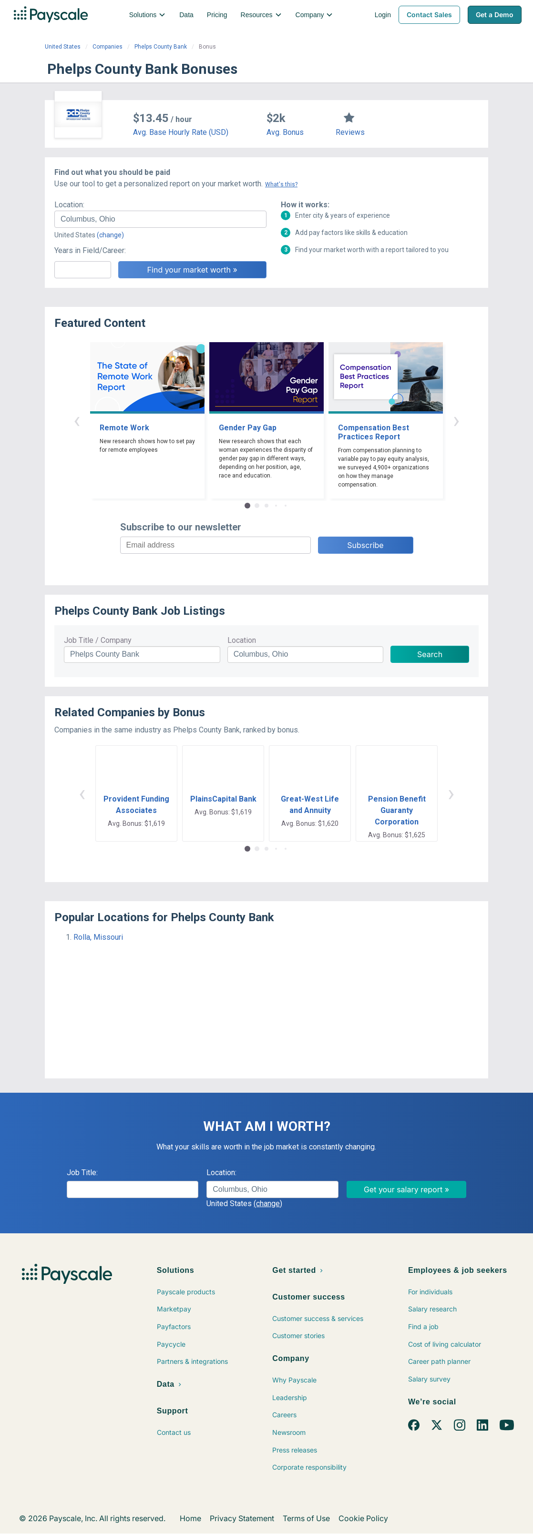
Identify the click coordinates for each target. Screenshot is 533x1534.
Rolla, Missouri (98, 937)
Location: (69, 204)
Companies (107, 46)
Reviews (350, 132)
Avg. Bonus (285, 132)
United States (63, 46)
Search (429, 654)
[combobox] (160, 219)
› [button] (456, 420)
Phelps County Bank (160, 46)
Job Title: (82, 1172)
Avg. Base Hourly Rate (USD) (180, 132)
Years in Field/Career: (90, 250)
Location (241, 640)
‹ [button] (76, 420)
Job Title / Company (98, 640)
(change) (110, 235)
